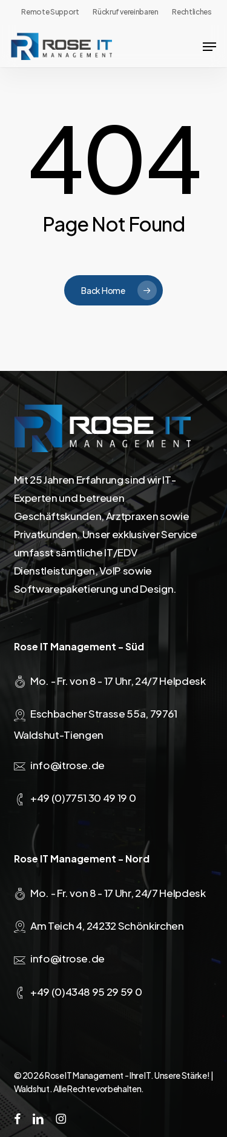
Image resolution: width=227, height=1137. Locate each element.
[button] (209, 47)
